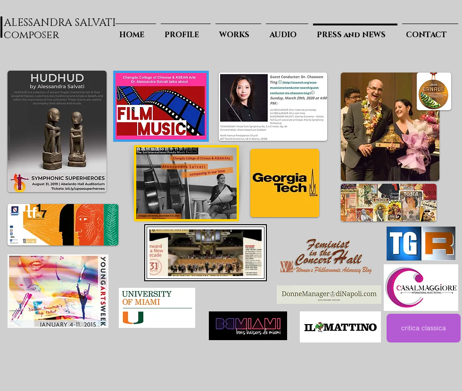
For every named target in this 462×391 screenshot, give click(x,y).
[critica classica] (424, 328)
